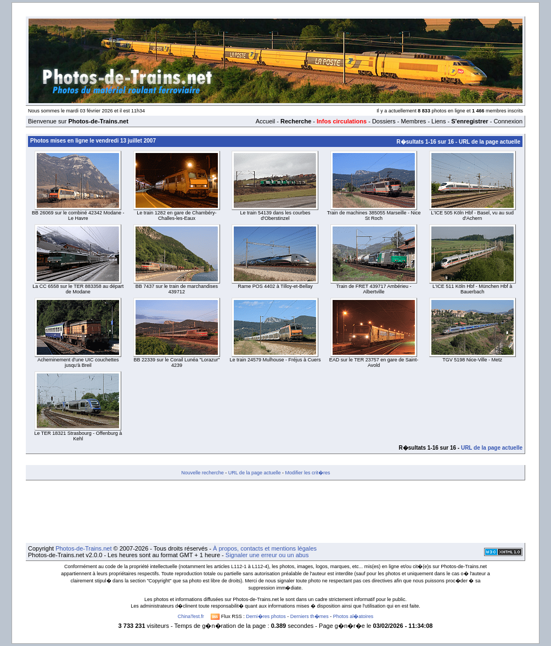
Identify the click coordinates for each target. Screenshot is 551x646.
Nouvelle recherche (202, 472)
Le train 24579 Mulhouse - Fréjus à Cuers (275, 359)
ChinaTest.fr (191, 616)
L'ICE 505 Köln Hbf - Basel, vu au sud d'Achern (472, 215)
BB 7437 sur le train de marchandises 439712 (177, 289)
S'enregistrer (469, 121)
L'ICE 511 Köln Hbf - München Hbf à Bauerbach (472, 289)
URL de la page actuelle (489, 142)
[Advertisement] (275, 511)
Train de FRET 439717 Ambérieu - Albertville (374, 289)
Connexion (507, 121)
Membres (413, 121)
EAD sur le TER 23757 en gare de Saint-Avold (373, 362)
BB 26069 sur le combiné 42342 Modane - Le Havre (78, 215)
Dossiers (384, 121)
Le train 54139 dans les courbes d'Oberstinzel (275, 215)
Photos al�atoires (353, 616)
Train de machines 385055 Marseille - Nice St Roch (374, 215)
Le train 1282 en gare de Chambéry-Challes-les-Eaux (176, 215)
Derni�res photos (266, 616)
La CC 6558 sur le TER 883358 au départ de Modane (77, 289)
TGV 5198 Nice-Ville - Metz (472, 359)
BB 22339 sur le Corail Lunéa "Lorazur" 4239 (176, 362)
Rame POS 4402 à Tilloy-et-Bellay (275, 286)
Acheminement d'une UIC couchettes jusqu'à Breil (78, 362)
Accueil (265, 121)
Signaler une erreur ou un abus (267, 555)
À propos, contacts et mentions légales (265, 548)
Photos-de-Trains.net (83, 548)
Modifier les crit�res (307, 472)
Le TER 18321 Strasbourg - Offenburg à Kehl (78, 435)
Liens (438, 121)
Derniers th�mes (309, 616)
